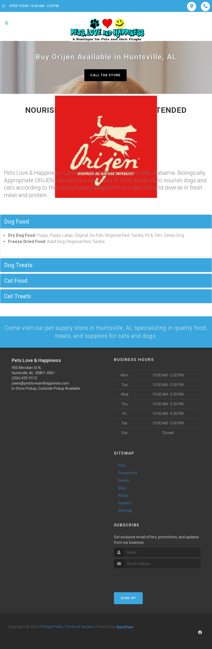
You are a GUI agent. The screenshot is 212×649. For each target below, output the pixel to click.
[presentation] (141, 578)
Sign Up (128, 599)
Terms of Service (79, 627)
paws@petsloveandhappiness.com (40, 384)
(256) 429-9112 (24, 378)
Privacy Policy (52, 627)
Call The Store (105, 75)
